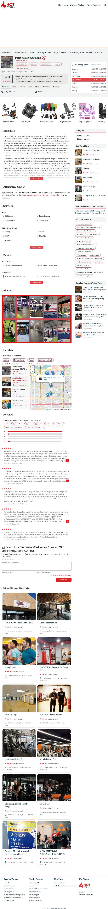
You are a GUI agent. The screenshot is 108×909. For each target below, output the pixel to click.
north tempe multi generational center (88, 227)
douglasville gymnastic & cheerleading (89, 272)
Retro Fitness (90, 179)
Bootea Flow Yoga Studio (90, 152)
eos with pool (99, 262)
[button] (48, 386)
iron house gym (34, 895)
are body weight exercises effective (65, 886)
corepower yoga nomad (84, 251)
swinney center (81, 255)
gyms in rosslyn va (83, 241)
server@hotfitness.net (86, 894)
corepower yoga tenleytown (85, 231)
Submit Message (63, 580)
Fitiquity (90, 170)
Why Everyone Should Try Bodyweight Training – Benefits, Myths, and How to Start (90, 212)
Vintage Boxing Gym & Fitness (90, 198)
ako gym (80, 234)
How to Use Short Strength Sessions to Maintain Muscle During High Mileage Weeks (90, 316)
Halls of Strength (90, 188)
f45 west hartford (92, 234)
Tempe (55, 52)
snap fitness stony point (84, 276)
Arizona (32, 52)
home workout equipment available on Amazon (40, 195)
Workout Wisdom (77, 5)
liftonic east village (35, 892)
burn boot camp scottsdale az (86, 245)
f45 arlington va (9, 892)
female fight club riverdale (85, 248)
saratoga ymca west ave (84, 224)
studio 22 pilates (82, 265)
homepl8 (7, 883)
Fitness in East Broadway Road (72, 52)
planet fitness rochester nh (12, 897)
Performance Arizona (94, 52)
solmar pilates (94, 255)
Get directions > (41, 364)
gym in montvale (9, 886)
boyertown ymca (34, 897)
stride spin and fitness (84, 262)
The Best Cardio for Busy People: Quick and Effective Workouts (90, 307)
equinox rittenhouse (35, 900)
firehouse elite (8, 889)
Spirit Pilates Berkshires (90, 161)
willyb (79, 258)
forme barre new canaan (84, 238)
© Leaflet (48, 409)
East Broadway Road (23, 68)
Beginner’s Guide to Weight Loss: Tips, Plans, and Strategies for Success (90, 335)
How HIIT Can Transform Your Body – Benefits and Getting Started (90, 289)
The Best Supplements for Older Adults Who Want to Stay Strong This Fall (90, 298)
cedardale (32, 886)
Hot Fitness (63, 5)
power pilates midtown (84, 269)
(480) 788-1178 (9, 92)
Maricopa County (44, 52)
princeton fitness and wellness (38, 889)
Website (40, 92)
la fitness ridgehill (9, 900)
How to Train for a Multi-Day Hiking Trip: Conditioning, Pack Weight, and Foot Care (90, 326)
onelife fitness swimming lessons (14, 895)
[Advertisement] (55, 27)
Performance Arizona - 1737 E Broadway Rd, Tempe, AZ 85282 (49, 379)
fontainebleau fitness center (93, 258)
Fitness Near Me (93, 5)
